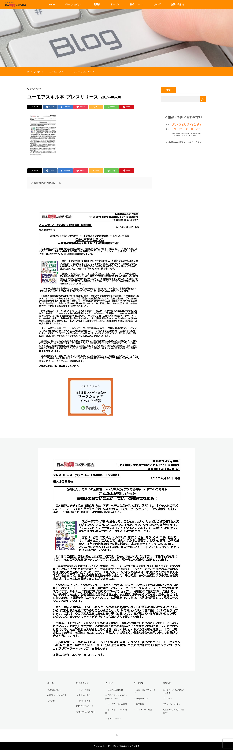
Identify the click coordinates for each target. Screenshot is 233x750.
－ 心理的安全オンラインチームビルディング (115, 696)
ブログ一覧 (167, 698)
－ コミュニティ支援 (142, 709)
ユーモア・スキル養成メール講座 (174, 691)
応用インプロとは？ (84, 705)
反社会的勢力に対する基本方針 (174, 711)
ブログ (157, 4)
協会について (136, 4)
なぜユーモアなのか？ (85, 710)
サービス (115, 4)
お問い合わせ (177, 4)
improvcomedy (48, 183)
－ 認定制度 (138, 704)
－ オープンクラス (112, 718)
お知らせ (166, 683)
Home (52, 4)
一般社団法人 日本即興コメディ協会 (123, 745)
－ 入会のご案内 (82, 694)
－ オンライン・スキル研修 (115, 711)
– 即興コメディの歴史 (56, 694)
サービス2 (137, 683)
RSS (116, 734)
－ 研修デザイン (140, 698)
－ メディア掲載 (82, 689)
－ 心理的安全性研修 (113, 689)
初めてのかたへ (73, 4)
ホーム (49, 683)
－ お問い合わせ (82, 700)
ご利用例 (95, 4)
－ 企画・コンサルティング (144, 691)
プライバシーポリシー (172, 704)
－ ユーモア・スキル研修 (115, 704)
